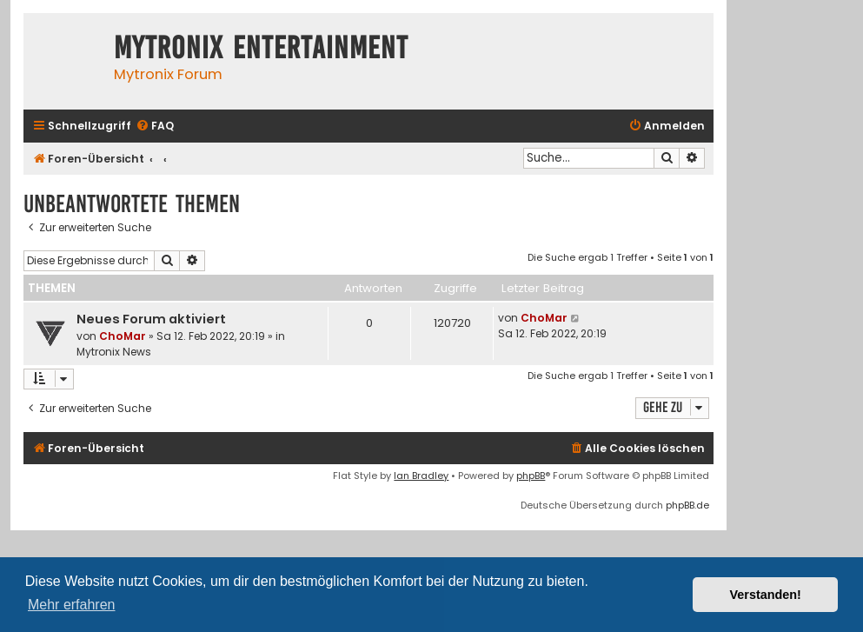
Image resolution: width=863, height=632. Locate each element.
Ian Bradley (421, 475)
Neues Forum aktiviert (151, 319)
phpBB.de (687, 505)
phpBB (530, 475)
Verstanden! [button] (765, 595)
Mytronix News (113, 351)
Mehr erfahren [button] (72, 604)
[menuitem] (155, 126)
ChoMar (122, 336)
